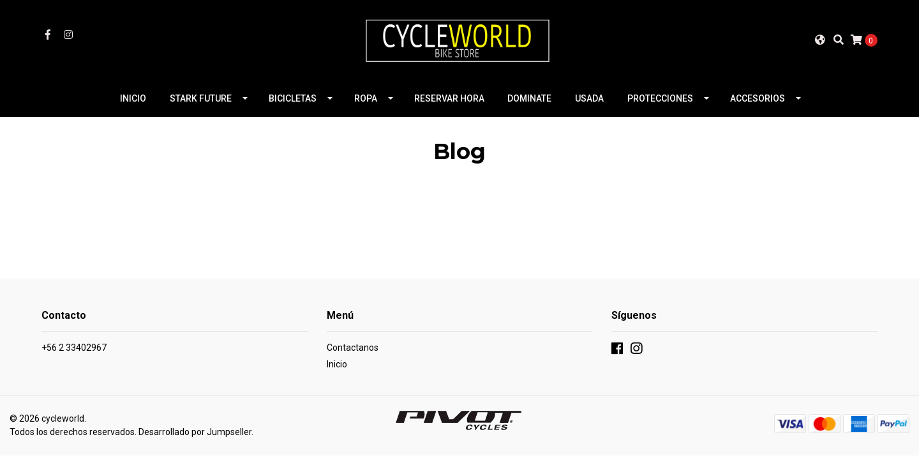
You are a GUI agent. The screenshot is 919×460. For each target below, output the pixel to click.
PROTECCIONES (660, 98)
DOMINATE (529, 98)
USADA (589, 98)
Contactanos (352, 347)
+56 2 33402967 (74, 347)
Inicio (337, 364)
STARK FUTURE (201, 98)
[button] (820, 39)
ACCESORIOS (757, 98)
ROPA (365, 98)
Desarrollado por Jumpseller (194, 432)
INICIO (133, 98)
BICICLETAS (293, 98)
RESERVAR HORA (449, 98)
